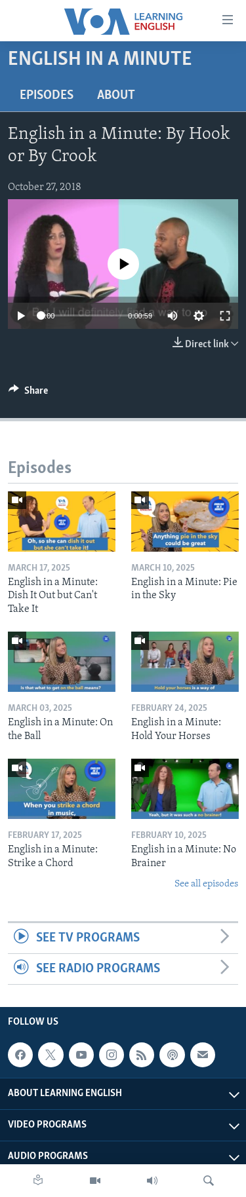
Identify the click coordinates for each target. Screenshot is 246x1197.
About (116, 95)
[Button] (28, 393)
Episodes (46, 95)
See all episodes (206, 884)
